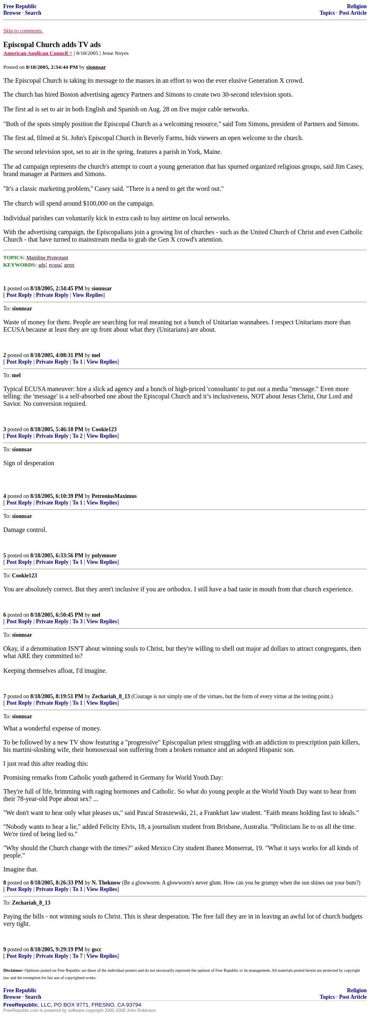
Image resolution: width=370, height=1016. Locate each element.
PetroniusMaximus (114, 496)
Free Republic (20, 6)
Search (33, 13)
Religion (357, 6)
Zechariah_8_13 (111, 696)
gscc (97, 949)
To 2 (77, 436)
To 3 (77, 621)
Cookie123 (104, 429)
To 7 (77, 956)
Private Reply (52, 295)
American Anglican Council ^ (37, 53)
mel (96, 355)
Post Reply (19, 295)
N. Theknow (106, 883)
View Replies (87, 295)
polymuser (104, 555)
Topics (327, 13)
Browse (12, 13)
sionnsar (102, 288)
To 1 (77, 362)
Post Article (353, 13)
